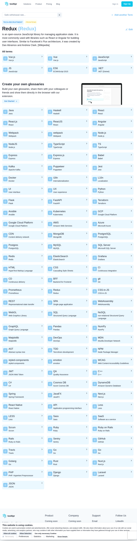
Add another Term (122, 15)
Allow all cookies (9, 533)
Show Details (63, 537)
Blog (58, 4)
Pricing (49, 4)
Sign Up (127, 4)
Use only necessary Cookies (45, 533)
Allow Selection (26, 533)
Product (38, 4)
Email (94, 521)
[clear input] (59, 15)
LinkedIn (120, 521)
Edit (129, 29)
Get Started (10, 101)
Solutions (27, 4)
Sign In (115, 4)
